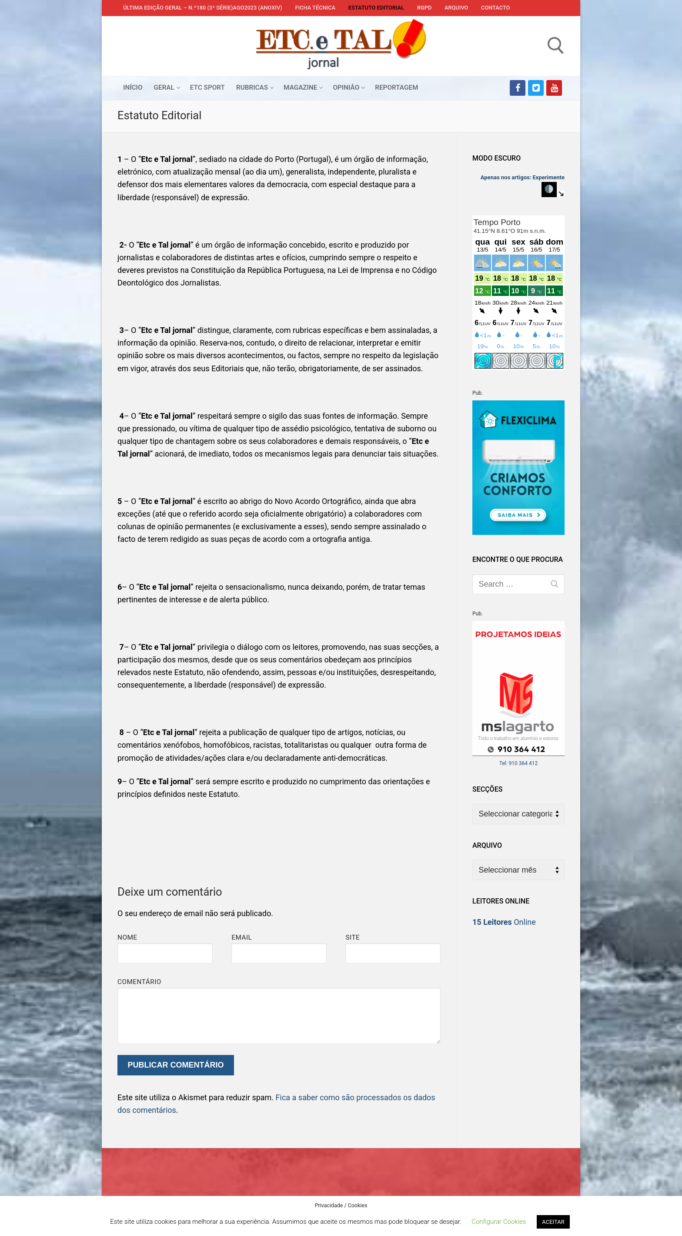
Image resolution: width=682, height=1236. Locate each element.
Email (241, 937)
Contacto (495, 7)
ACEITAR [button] (553, 1222)
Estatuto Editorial (376, 7)
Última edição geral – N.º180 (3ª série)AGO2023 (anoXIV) (202, 7)
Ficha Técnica (315, 7)
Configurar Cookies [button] (498, 1222)
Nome (127, 937)
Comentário (139, 982)
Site (352, 937)
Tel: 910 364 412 (518, 763)
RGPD (424, 7)
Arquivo (456, 7)
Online (504, 922)
